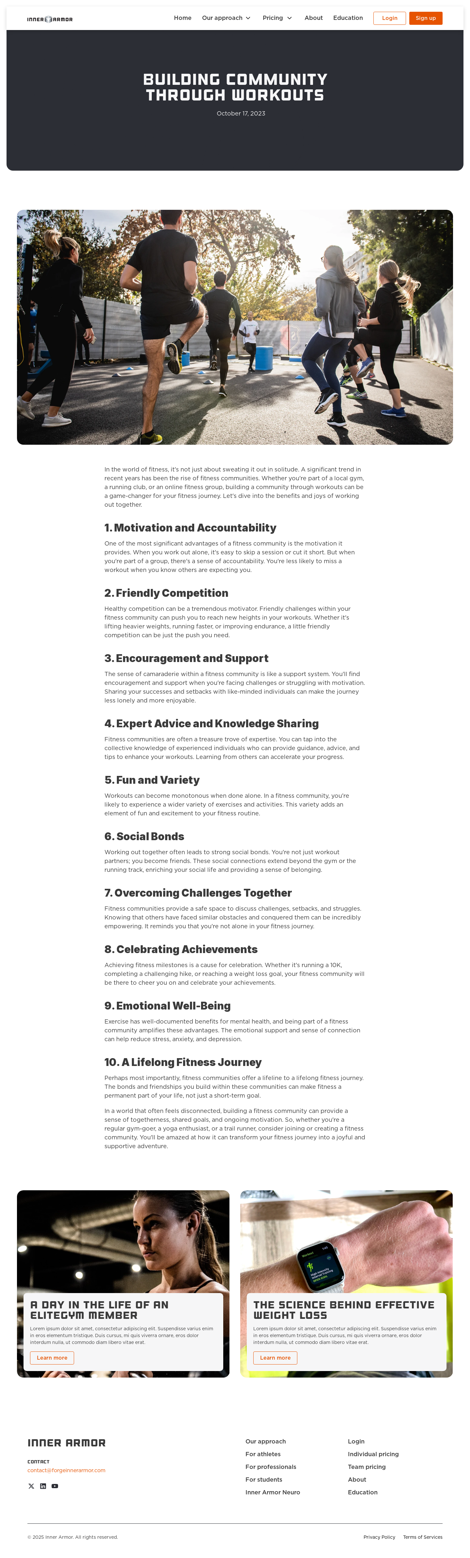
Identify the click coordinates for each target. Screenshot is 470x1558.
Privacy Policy (379, 1537)
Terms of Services (423, 1537)
